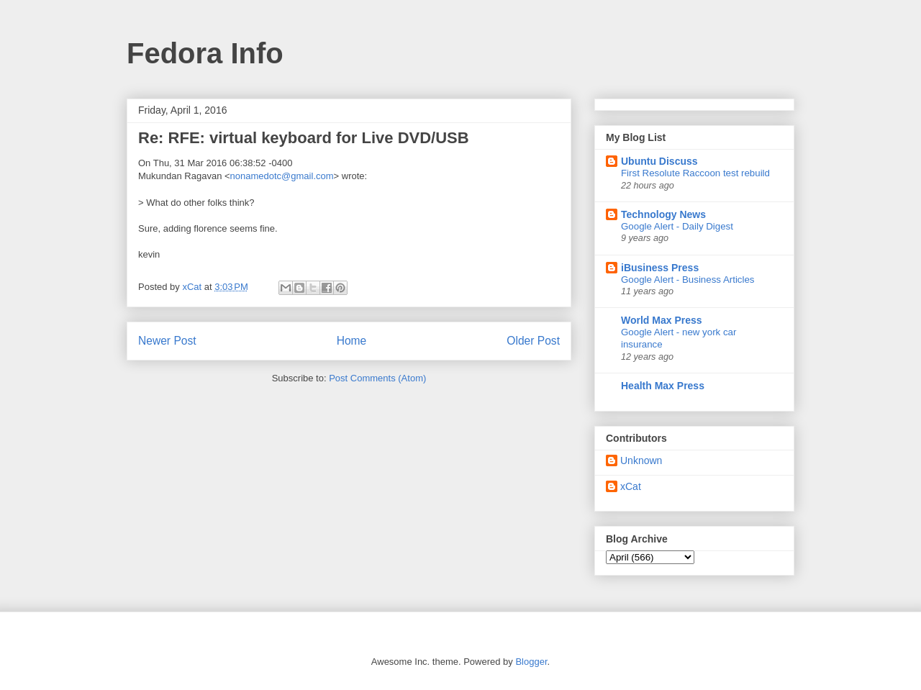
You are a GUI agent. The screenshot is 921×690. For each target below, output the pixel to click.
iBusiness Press (660, 267)
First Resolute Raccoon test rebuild (695, 173)
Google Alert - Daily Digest (677, 226)
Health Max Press (662, 385)
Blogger (531, 661)
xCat (630, 486)
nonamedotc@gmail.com (282, 176)
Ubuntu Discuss (659, 161)
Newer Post (167, 341)
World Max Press (661, 320)
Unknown (641, 460)
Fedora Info (205, 53)
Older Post (533, 341)
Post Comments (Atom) (377, 378)
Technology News (663, 214)
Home (352, 341)
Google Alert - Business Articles (688, 279)
